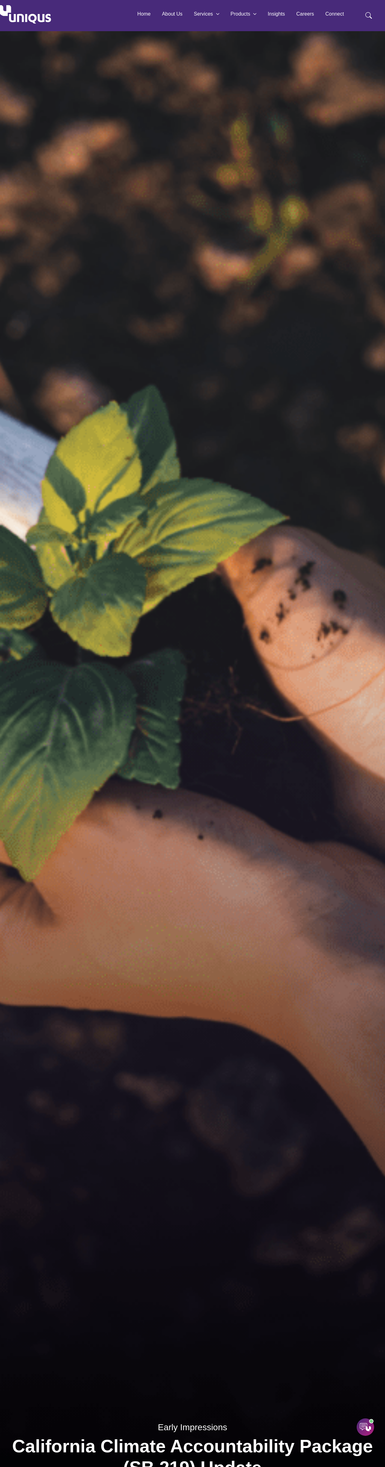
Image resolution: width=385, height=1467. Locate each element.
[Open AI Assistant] (365, 1427)
